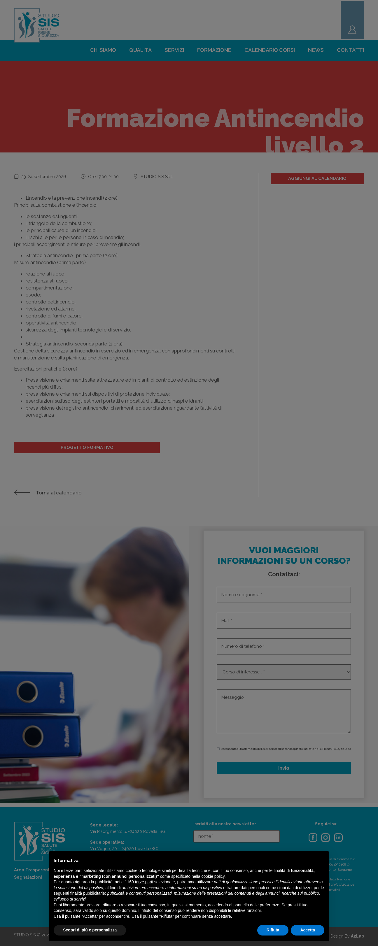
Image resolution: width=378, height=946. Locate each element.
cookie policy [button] (213, 876)
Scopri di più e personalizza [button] (90, 930)
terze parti (144, 882)
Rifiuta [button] (273, 930)
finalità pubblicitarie (87, 893)
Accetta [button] (307, 930)
